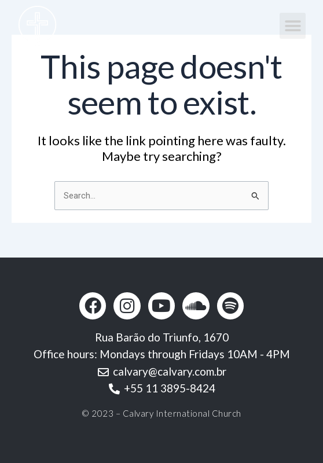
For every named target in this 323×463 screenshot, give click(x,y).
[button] (293, 26)
